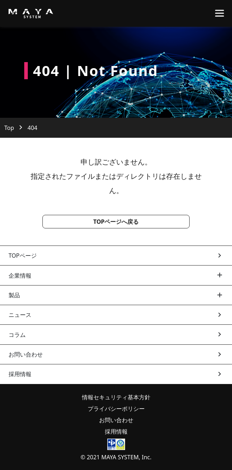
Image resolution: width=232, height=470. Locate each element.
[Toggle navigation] (219, 13)
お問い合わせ (116, 420)
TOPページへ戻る (116, 222)
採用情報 (116, 431)
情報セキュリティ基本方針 (116, 397)
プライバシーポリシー (116, 409)
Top (9, 128)
